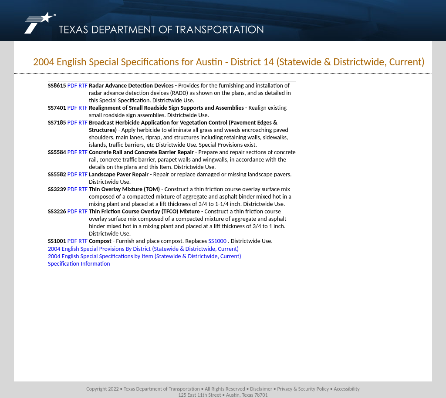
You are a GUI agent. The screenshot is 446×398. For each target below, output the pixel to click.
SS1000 (218, 241)
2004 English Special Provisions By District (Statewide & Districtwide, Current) (143, 249)
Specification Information (79, 263)
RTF (83, 85)
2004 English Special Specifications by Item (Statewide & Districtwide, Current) (144, 256)
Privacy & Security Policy (303, 389)
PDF (72, 85)
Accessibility (346, 389)
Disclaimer (261, 389)
